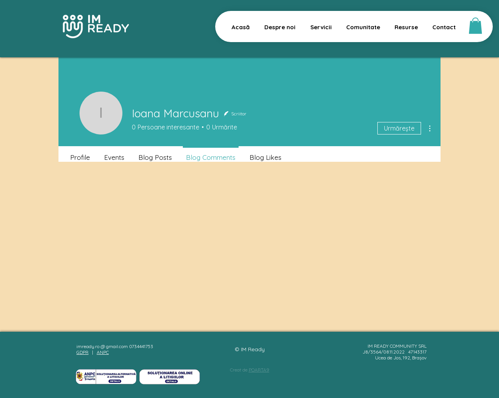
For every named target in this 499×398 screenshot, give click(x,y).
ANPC (103, 352)
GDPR (82, 352)
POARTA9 (259, 370)
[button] (475, 26)
